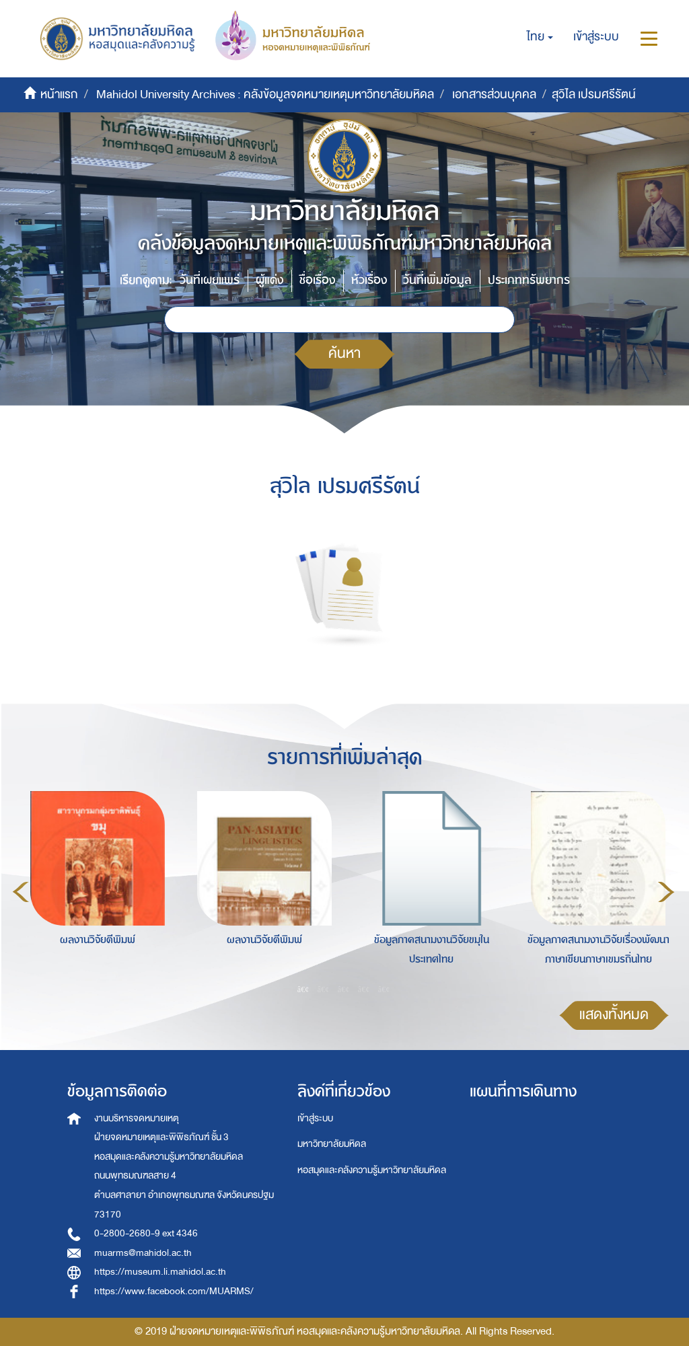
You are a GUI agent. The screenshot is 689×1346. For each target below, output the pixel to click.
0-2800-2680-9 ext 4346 (146, 1233)
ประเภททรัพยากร (529, 280)
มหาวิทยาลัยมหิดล (331, 1143)
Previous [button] (21, 892)
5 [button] (384, 989)
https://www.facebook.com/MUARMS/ (174, 1291)
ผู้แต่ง (269, 280)
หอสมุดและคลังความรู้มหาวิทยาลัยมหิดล (371, 1170)
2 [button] (323, 989)
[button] (540, 37)
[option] (94, 890)
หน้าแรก (59, 94)
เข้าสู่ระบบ (315, 1118)
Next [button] (666, 892)
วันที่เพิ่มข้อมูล (437, 280)
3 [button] (344, 989)
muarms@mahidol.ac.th (143, 1252)
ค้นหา (344, 353)
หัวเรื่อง (369, 280)
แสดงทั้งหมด (614, 1014)
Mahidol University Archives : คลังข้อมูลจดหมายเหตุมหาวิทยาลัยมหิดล (265, 94)
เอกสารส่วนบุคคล (494, 94)
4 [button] (364, 989)
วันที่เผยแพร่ (210, 280)
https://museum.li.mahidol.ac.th (160, 1271)
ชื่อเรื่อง (317, 280)
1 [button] (303, 989)
